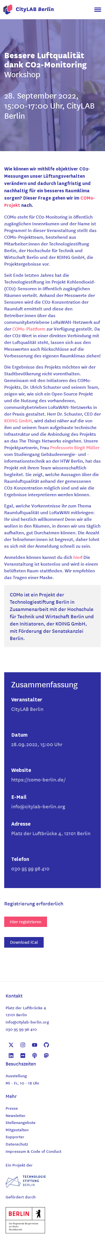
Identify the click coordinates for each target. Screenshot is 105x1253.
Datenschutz (17, 1144)
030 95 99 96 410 (21, 1029)
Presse (12, 1108)
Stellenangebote (21, 1122)
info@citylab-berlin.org (38, 806)
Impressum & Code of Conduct (33, 1151)
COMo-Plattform (28, 328)
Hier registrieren (25, 922)
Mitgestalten (17, 1129)
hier (77, 557)
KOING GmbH (18, 420)
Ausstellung (16, 1075)
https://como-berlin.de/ (38, 779)
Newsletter (16, 1115)
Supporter (15, 1136)
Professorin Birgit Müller (74, 447)
